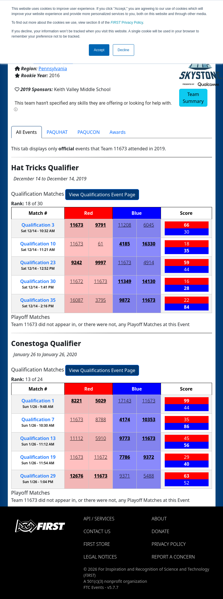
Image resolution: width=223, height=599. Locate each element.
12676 (76, 476)
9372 (148, 457)
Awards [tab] (118, 132)
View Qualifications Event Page (102, 194)
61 (100, 244)
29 (38, 476)
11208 (124, 225)
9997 (100, 262)
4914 (148, 262)
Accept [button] (99, 50)
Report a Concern (173, 557)
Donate (160, 531)
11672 (76, 281)
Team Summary (193, 97)
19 (38, 457)
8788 (100, 419)
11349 (124, 281)
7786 (124, 457)
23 (38, 262)
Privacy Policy (127, 23)
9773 (124, 438)
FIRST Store (97, 544)
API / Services (99, 518)
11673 (76, 225)
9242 (76, 262)
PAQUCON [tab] (88, 132)
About (159, 518)
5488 (148, 476)
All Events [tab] (26, 132)
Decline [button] (123, 50)
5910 (100, 438)
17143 (124, 401)
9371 (124, 476)
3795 (100, 300)
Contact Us (97, 531)
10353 (148, 419)
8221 (76, 401)
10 (38, 244)
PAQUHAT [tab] (57, 132)
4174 (124, 419)
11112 (76, 438)
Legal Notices (100, 557)
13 (38, 438)
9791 (100, 225)
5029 (100, 401)
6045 (148, 225)
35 (38, 300)
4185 (124, 244)
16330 (148, 244)
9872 (124, 300)
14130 (148, 281)
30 (38, 281)
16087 (76, 300)
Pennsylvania (53, 68)
